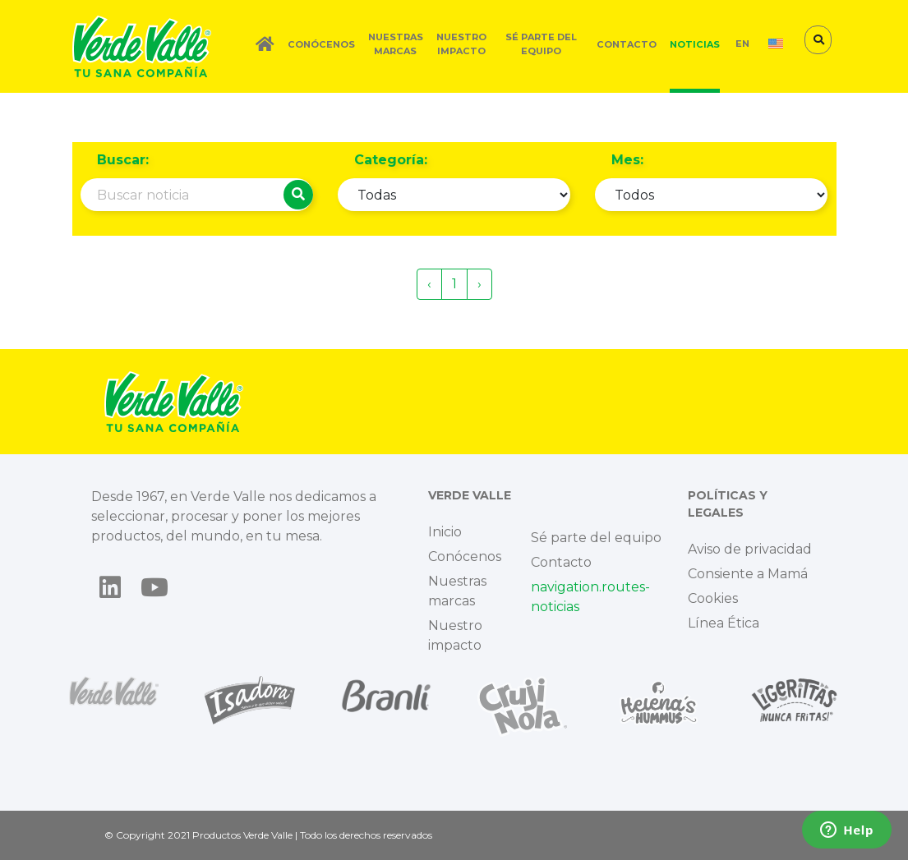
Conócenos (321, 44)
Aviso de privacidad (750, 549)
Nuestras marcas (395, 44)
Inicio (445, 532)
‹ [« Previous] (429, 284)
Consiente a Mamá (748, 574)
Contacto (627, 44)
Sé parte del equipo (541, 44)
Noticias (695, 44)
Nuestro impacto (461, 44)
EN (742, 43)
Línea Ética (723, 623)
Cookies (713, 598)
